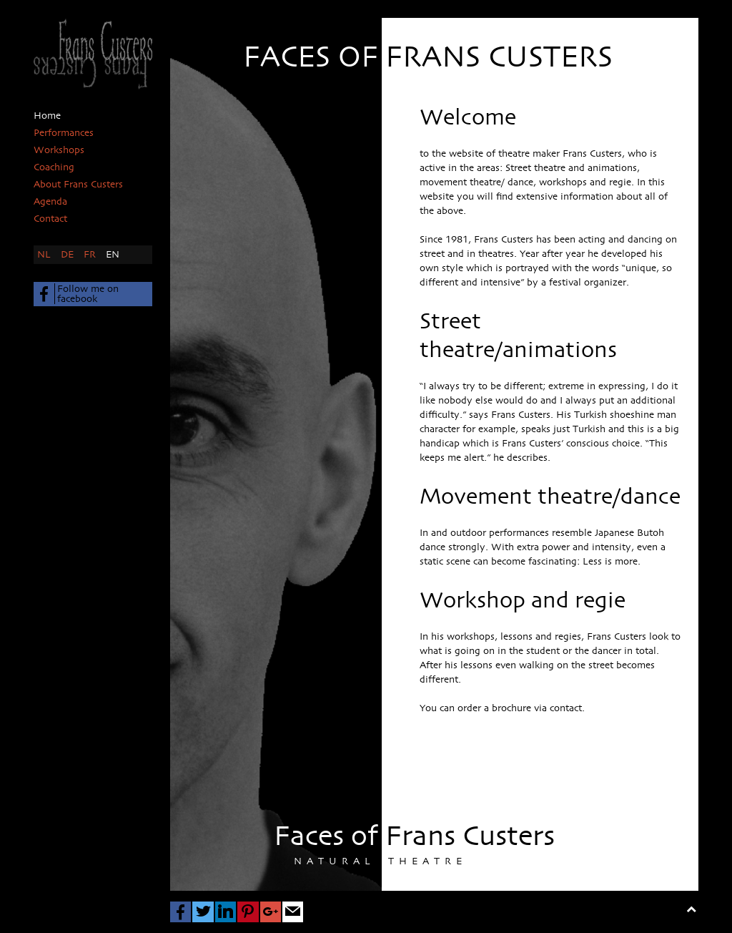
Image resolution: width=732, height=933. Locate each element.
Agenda (50, 202)
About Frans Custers (78, 185)
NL (45, 255)
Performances (64, 133)
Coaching (54, 167)
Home (47, 116)
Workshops (59, 150)
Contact (50, 219)
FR (91, 255)
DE (68, 255)
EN (112, 255)
